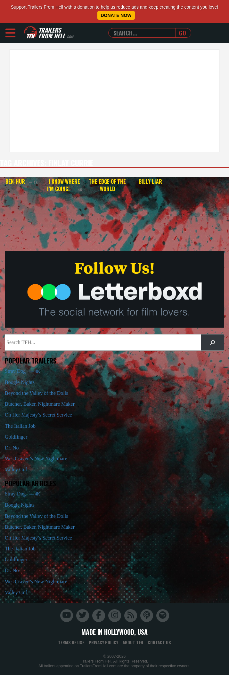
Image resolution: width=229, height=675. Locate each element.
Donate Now (116, 15)
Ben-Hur (21, 181)
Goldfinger (16, 437)
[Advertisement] (112, 100)
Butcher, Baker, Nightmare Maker (40, 404)
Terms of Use (71, 642)
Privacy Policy (103, 642)
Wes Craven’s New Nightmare (36, 458)
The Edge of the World (107, 185)
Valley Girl (16, 469)
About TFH (133, 642)
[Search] (212, 342)
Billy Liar (150, 181)
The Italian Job (20, 426)
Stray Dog (22, 371)
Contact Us (159, 642)
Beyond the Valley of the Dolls (36, 393)
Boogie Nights (20, 382)
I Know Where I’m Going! (64, 185)
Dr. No (12, 447)
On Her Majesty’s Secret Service (38, 415)
